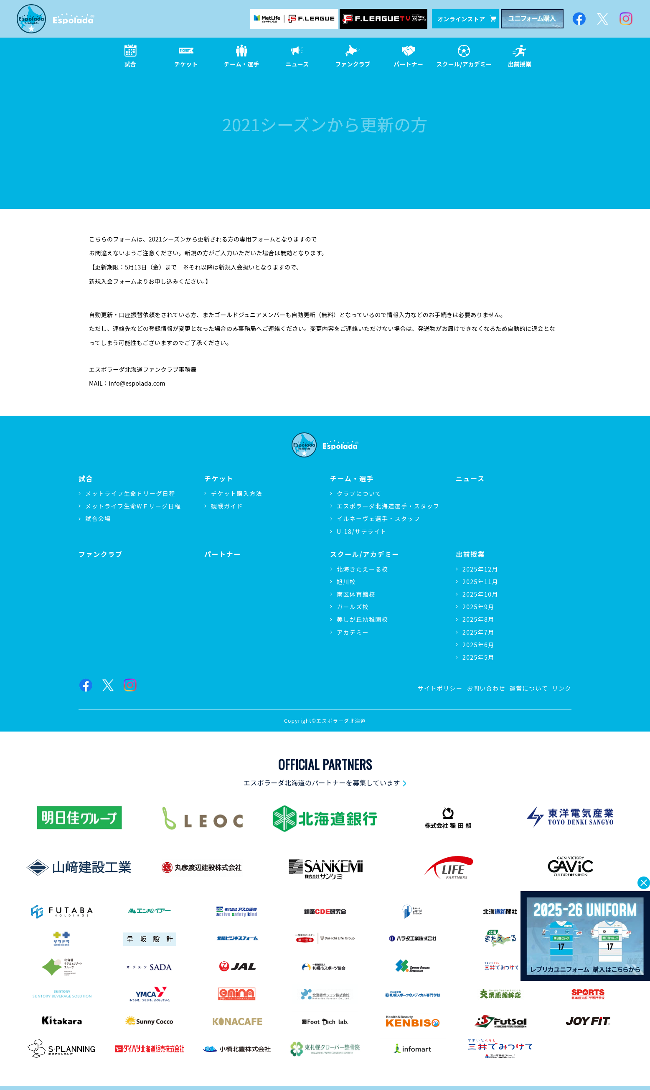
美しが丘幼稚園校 (362, 619)
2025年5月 (478, 657)
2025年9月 (478, 606)
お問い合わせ (486, 688)
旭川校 (346, 581)
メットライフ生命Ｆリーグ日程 (130, 493)
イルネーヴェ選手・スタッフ (378, 518)
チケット (219, 478)
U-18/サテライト (362, 531)
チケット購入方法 (236, 493)
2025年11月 (480, 581)
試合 (86, 478)
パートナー (222, 554)
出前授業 (470, 554)
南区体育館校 (356, 594)
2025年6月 (478, 644)
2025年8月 (478, 619)
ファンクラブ (101, 554)
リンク (561, 688)
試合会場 (98, 518)
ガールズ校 (353, 606)
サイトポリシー (440, 688)
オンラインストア (466, 19)
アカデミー (353, 632)
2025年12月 (480, 569)
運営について (529, 688)
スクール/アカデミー (364, 554)
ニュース (470, 478)
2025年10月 (480, 594)
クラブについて (359, 493)
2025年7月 (478, 632)
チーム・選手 (352, 478)
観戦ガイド (227, 506)
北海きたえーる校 (362, 569)
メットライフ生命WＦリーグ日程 (133, 506)
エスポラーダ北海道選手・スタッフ (388, 506)
